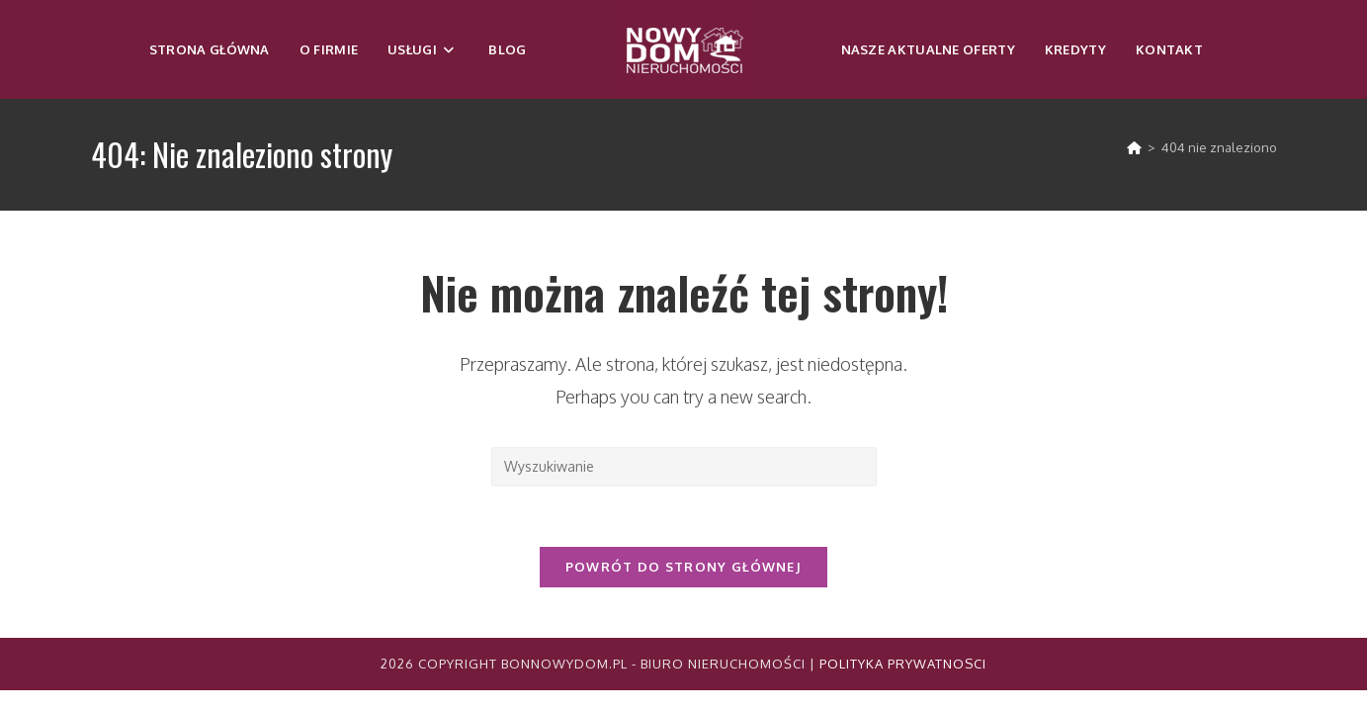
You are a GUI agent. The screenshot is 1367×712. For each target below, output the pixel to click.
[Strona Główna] (1134, 147)
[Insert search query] (684, 467)
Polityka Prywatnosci (902, 663)
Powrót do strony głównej (683, 567)
